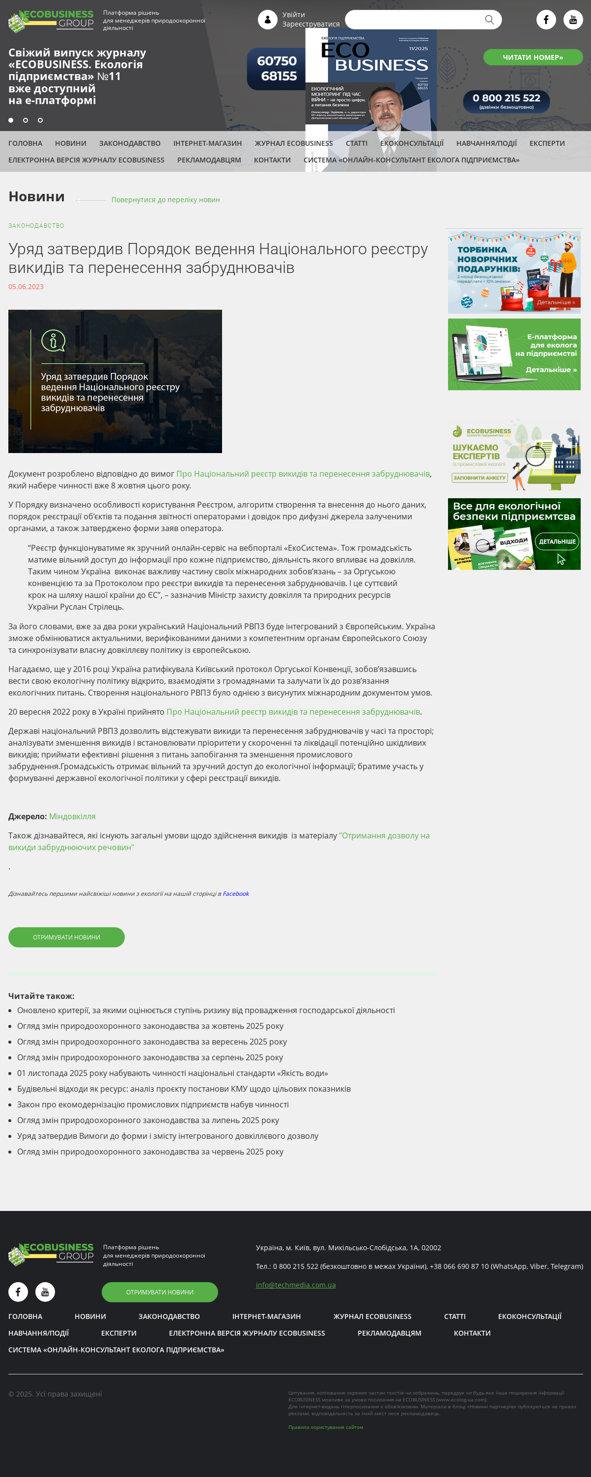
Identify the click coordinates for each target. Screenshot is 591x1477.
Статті (356, 143)
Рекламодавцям (209, 159)
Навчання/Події (486, 143)
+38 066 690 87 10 (459, 1266)
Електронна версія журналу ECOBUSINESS (86, 159)
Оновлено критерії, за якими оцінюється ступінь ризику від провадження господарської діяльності (206, 1010)
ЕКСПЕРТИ (547, 143)
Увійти (293, 14)
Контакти (272, 159)
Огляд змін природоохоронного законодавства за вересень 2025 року (152, 1041)
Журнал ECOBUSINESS (294, 143)
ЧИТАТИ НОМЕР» (533, 57)
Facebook (236, 893)
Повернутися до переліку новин (166, 199)
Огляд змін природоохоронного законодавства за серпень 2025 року (150, 1057)
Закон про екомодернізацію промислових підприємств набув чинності (153, 1104)
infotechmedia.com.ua (296, 1284)
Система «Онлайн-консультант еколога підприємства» (412, 159)
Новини (70, 143)
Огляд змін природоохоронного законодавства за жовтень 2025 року (150, 1025)
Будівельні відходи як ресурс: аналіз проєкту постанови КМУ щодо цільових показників (184, 1088)
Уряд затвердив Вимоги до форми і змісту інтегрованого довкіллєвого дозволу (167, 1135)
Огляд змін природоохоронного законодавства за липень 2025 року (148, 1120)
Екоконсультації (412, 143)
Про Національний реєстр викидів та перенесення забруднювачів (303, 473)
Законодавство (130, 143)
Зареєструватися (311, 23)
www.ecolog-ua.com (461, 1399)
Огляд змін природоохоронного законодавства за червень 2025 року (150, 1151)
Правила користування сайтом (325, 1426)
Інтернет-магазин (207, 143)
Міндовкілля (72, 816)
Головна (25, 143)
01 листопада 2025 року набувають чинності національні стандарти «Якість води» (172, 1073)
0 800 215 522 (295, 1266)
